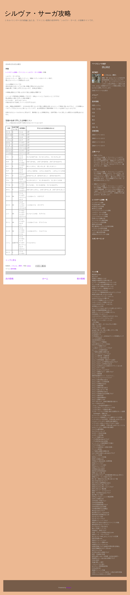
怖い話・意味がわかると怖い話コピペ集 (105, 479)
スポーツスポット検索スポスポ (102, 302)
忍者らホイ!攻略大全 (98, 218)
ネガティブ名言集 (97, 435)
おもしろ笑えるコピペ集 (100, 389)
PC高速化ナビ (96, 334)
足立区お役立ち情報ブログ (100, 552)
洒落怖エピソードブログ (100, 520)
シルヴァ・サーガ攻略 (37, 13)
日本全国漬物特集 (97, 503)
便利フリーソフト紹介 (99, 465)
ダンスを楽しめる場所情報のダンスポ (104, 284)
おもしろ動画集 (97, 374)
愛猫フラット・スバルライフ (101, 491)
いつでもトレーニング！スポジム (102, 296)
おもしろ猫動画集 (97, 385)
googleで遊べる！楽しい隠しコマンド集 (105, 330)
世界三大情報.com (98, 459)
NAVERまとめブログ (98, 332)
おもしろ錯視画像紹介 (99, 397)
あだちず (95, 276)
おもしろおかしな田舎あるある (102, 364)
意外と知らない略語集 (99, 489)
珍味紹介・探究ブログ (99, 530)
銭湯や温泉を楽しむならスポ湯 (102, 294)
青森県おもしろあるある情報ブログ (103, 558)
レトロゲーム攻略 (11, 72)
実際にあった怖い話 (98, 473)
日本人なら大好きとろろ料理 (101, 574)
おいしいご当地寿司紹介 (100, 350)
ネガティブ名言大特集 (99, 433)
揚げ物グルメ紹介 (97, 495)
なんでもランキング (98, 431)
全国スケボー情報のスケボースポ (102, 286)
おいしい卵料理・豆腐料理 (100, 356)
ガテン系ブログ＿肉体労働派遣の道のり (105, 401)
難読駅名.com (96, 274)
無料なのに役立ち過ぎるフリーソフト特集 (105, 522)
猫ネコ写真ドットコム (99, 528)
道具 (93, 123)
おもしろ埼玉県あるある (100, 380)
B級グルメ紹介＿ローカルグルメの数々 (104, 324)
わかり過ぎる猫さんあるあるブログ (103, 453)
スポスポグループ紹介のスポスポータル (105, 316)
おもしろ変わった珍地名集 (100, 381)
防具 (93, 116)
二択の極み (95, 322)
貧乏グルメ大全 (97, 550)
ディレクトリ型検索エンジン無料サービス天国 (107, 417)
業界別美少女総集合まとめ (100, 514)
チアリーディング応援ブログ (101, 415)
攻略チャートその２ (98, 138)
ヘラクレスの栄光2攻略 (99, 228)
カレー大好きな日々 (98, 403)
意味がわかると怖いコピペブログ (102, 487)
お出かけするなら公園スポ (100, 298)
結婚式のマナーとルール (100, 544)
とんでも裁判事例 (97, 429)
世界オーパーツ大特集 (99, 457)
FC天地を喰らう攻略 (98, 204)
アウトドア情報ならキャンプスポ (102, 300)
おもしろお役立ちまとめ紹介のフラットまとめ (107, 366)
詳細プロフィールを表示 (100, 90)
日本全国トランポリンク (100, 314)
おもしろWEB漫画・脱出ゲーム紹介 (103, 360)
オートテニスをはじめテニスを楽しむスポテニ (107, 308)
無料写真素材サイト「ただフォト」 (103, 376)
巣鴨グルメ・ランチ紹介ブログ (102, 477)
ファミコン (22, 72)
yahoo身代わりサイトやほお (101, 344)
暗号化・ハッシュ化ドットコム (102, 320)
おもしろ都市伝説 (97, 395)
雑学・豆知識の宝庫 (98, 554)
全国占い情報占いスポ (99, 278)
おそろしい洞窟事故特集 (100, 566)
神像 (95, 170)
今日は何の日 (96, 568)
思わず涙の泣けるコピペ (100, 481)
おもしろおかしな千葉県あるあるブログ (105, 362)
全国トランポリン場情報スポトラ (102, 288)
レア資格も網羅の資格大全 (100, 352)
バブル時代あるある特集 (100, 441)
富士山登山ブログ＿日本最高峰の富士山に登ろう (108, 475)
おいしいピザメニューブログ (101, 354)
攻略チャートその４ (98, 145)
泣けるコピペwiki (97, 516)
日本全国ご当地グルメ (99, 501)
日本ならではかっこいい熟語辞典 (102, 497)
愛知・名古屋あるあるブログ (101, 493)
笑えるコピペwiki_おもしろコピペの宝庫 (105, 536)
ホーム (45, 279)
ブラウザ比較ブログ (98, 445)
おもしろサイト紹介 (98, 368)
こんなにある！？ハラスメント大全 (103, 407)
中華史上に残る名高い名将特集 (102, 461)
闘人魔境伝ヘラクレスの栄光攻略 (102, 226)
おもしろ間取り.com (98, 399)
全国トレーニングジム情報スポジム (103, 312)
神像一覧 (95, 127)
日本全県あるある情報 (99, 506)
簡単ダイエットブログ (99, 540)
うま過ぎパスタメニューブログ (102, 348)
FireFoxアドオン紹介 (98, 328)
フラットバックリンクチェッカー (102, 318)
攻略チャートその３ (98, 142)
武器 (93, 112)
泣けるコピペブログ (98, 518)
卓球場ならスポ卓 (97, 306)
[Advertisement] (65, 41)
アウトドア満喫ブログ (99, 346)
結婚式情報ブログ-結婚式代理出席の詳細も (106, 546)
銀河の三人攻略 (97, 208)
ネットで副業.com (98, 437)
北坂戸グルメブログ (98, 467)
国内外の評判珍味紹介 (99, 471)
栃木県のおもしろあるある (100, 512)
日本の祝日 (95, 560)
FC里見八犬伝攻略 (98, 206)
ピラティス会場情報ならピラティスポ (104, 282)
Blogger (68, 587)
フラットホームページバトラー (102, 378)
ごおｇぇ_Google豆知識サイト (102, 405)
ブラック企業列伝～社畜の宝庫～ (102, 447)
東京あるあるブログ (98, 510)
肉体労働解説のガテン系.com (101, 548)
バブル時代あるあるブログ (100, 439)
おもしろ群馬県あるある (100, 391)
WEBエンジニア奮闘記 (99, 342)
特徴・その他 (96, 109)
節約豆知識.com (97, 538)
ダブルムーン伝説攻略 (99, 222)
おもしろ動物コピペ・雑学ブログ (102, 372)
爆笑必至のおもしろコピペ (100, 524)
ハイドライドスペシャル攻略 (101, 210)
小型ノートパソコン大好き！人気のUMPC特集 (107, 572)
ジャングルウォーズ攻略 (100, 216)
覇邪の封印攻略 (97, 224)
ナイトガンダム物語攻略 (100, 220)
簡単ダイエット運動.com (100, 542)
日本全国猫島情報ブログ (100, 504)
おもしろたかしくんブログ (100, 370)
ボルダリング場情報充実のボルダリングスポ (106, 292)
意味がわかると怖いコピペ (100, 485)
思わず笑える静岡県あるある (101, 483)
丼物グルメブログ (97, 463)
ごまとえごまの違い (98, 564)
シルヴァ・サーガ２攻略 (100, 214)
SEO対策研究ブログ (98, 340)
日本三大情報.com (98, 499)
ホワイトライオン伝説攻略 (100, 230)
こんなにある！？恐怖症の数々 (102, 409)
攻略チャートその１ (98, 135)
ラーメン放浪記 (97, 449)
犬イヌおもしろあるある (100, 526)
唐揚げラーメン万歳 (98, 570)
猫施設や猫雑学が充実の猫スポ (102, 280)
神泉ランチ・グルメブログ (100, 534)
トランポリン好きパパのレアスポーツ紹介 (105, 423)
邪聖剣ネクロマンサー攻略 (100, 234)
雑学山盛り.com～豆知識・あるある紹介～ (105, 556)
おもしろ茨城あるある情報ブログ (102, 393)
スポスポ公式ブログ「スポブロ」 (102, 304)
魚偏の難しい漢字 (97, 562)
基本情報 (13, 269)
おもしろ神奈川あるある (100, 387)
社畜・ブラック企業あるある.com (103, 532)
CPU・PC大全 (96, 326)
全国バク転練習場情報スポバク (102, 310)
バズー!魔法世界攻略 (98, 232)
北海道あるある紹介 (98, 469)
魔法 (93, 120)
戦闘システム (96, 105)
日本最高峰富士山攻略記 (100, 508)
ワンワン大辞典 (97, 455)
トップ (94, 98)
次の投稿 (9, 279)
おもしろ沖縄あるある (99, 383)
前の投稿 (81, 279)
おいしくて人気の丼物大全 (100, 358)
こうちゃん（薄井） (110, 75)
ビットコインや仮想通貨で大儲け (102, 443)
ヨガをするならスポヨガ (100, 290)
